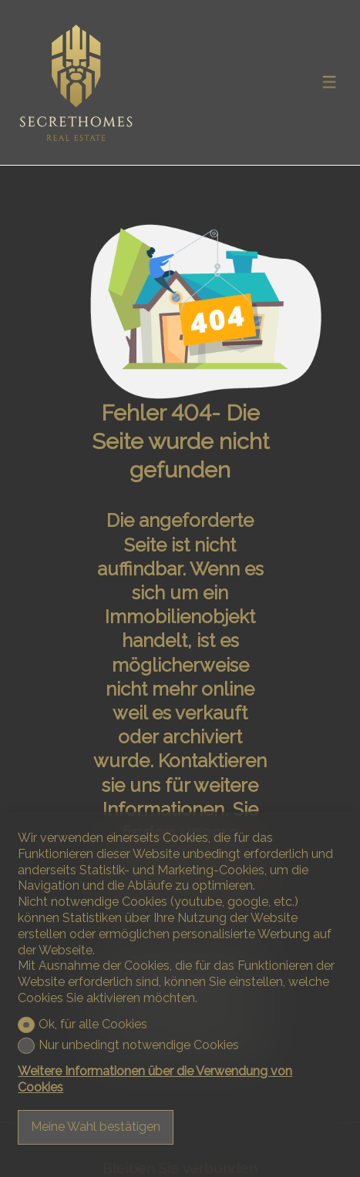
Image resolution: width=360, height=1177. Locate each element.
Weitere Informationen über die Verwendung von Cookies (155, 1079)
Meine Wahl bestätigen (95, 1126)
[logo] (75, 83)
